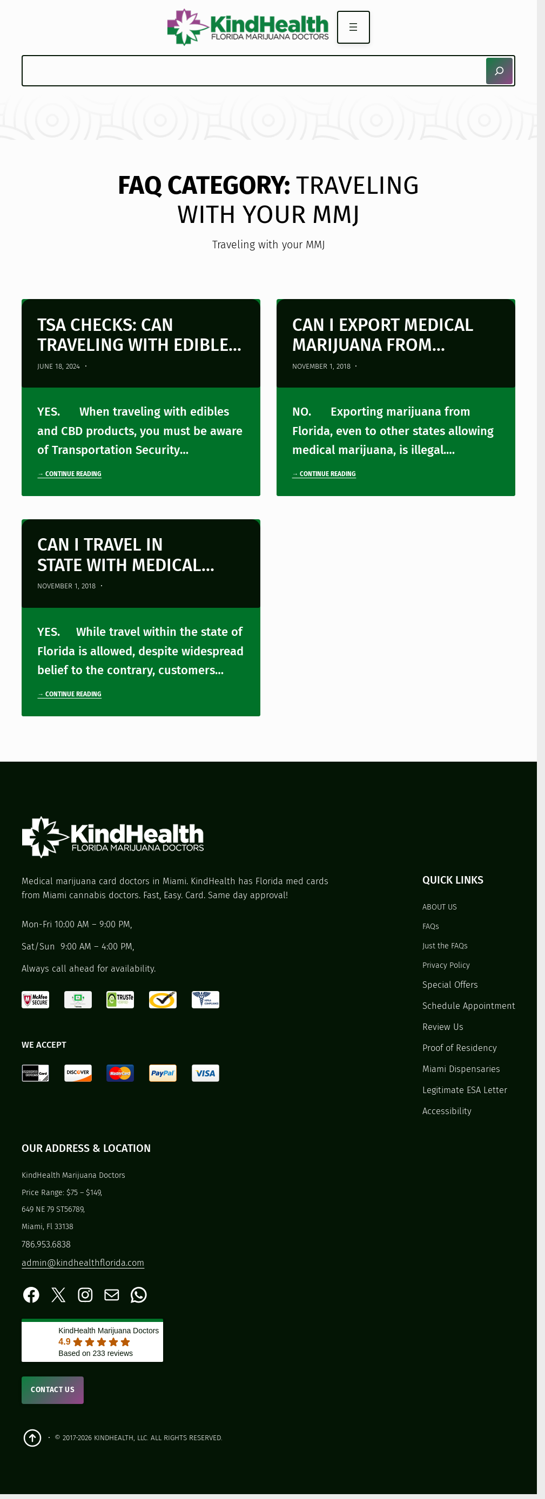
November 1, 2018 (321, 366)
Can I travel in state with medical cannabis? (119, 555)
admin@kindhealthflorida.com (83, 1263)
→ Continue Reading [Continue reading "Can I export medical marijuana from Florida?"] (324, 474)
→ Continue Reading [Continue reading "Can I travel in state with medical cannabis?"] (69, 694)
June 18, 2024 (58, 366)
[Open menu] (353, 27)
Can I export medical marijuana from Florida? (383, 335)
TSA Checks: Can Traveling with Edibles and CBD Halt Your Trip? (137, 335)
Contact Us (53, 1389)
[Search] (499, 71)
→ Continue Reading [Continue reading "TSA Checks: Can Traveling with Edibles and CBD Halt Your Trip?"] (69, 474)
